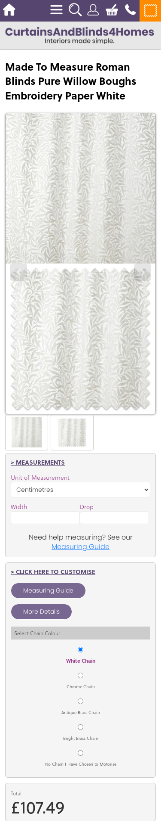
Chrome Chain (81, 686)
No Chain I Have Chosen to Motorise (80, 764)
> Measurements (38, 462)
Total (16, 793)
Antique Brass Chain (80, 712)
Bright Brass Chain (80, 738)
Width (19, 507)
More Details (41, 611)
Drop (87, 507)
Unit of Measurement (40, 477)
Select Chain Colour (37, 633)
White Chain (80, 661)
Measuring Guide (80, 547)
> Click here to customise (53, 571)
